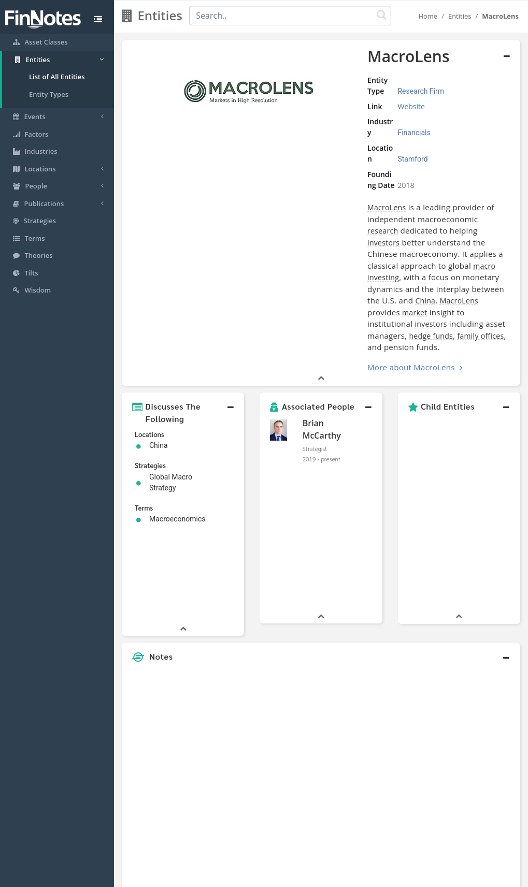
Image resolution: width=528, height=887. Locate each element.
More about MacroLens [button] (314, 276)
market (358, 233)
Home (427, 16)
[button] (183, 321)
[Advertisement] (468, 633)
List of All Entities (57, 76)
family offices (442, 245)
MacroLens (289, 175)
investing (383, 210)
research (348, 187)
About (195, 876)
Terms (311, 876)
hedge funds (392, 245)
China (468, 221)
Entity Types (48, 94)
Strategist (315, 357)
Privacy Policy (271, 876)
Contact (343, 876)
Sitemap (227, 876)
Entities (460, 16)
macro (355, 210)
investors (461, 187)
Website (333, 95)
